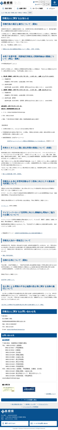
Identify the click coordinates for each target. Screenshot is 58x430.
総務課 (30, 12)
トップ (2, 12)
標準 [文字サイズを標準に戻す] (49, 4)
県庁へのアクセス (10, 423)
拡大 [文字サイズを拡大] (45, 4)
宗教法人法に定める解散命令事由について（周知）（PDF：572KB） (21, 49)
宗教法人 (20, 12)
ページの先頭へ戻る (30, 400)
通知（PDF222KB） (8, 255)
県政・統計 (7, 12)
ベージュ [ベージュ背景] (47, 1)
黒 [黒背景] (43, 1)
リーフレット (4, 205)
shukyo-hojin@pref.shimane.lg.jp (16, 329)
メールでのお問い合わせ (40, 423)
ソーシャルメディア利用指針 (30, 406)
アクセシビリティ (43, 404)
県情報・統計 (14, 12)
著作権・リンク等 (30, 404)
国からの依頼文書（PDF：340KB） (12, 174)
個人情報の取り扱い (17, 404)
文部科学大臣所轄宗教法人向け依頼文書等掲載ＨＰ (29, 233)
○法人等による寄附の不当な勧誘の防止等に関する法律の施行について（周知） (22, 304)
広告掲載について (51, 393)
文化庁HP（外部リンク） (8, 279)
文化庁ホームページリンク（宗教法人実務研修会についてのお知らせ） (26, 141)
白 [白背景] (40, 1)
